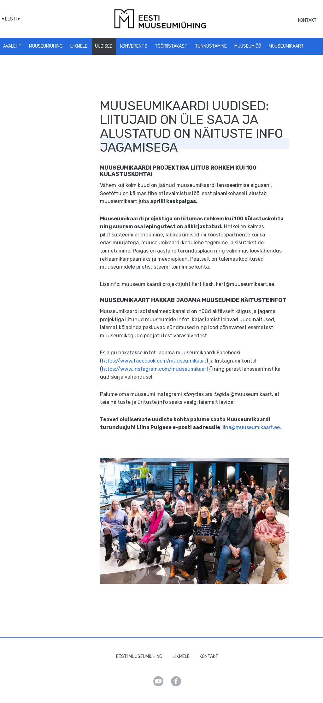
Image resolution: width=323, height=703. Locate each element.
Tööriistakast (171, 46)
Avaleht (12, 46)
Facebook (176, 681)
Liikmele (78, 46)
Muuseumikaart (286, 46)
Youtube (158, 681)
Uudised (104, 46)
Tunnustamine (211, 46)
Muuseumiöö (247, 46)
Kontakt (307, 20)
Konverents (133, 46)
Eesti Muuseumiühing (139, 656)
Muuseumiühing (46, 46)
